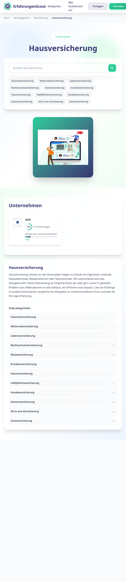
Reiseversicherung (55, 87)
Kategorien (54, 6)
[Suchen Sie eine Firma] (63, 68)
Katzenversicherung (21, 101)
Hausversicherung (20, 94)
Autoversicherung (78, 101)
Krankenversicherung (82, 87)
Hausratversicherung (22, 80)
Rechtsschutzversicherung (25, 87)
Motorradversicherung (51, 80)
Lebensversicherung (80, 80)
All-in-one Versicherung (50, 101)
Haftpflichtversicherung (49, 94)
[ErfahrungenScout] (25, 6)
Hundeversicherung (78, 94)
